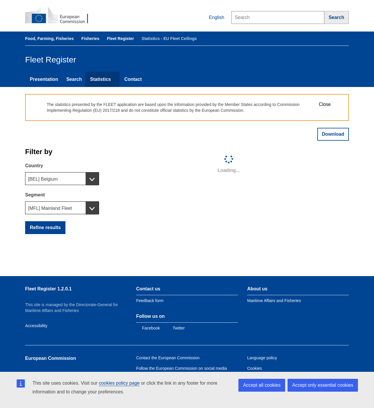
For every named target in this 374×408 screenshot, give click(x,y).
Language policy (262, 357)
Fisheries (90, 38)
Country (34, 165)
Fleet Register (120, 38)
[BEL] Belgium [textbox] (43, 179)
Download (333, 134)
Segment (35, 194)
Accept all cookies (261, 385)
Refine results (45, 227)
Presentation (44, 79)
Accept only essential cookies (322, 385)
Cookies (254, 368)
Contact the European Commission (168, 357)
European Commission (50, 358)
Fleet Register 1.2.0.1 (48, 288)
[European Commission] (60, 16)
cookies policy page (119, 383)
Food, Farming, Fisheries (49, 38)
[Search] (336, 17)
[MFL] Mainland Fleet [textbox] (50, 208)
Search (74, 79)
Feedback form (149, 300)
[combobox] (62, 178)
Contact (133, 79)
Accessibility (36, 325)
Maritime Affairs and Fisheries (274, 300)
